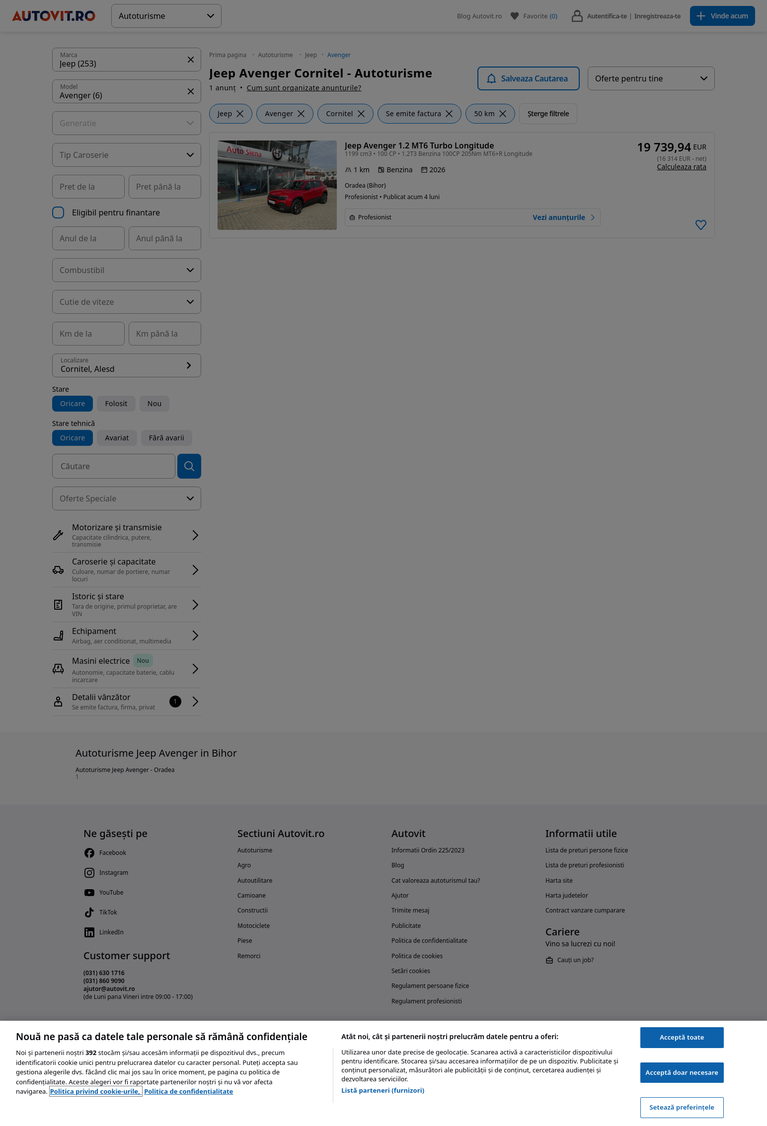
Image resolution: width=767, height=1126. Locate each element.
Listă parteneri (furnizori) (382, 1090)
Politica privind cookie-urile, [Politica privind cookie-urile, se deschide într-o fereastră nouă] (96, 1091)
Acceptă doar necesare (682, 1072)
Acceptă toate (682, 1037)
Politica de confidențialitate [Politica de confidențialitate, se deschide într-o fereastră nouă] (188, 1091)
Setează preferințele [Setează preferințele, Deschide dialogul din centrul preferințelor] (682, 1107)
